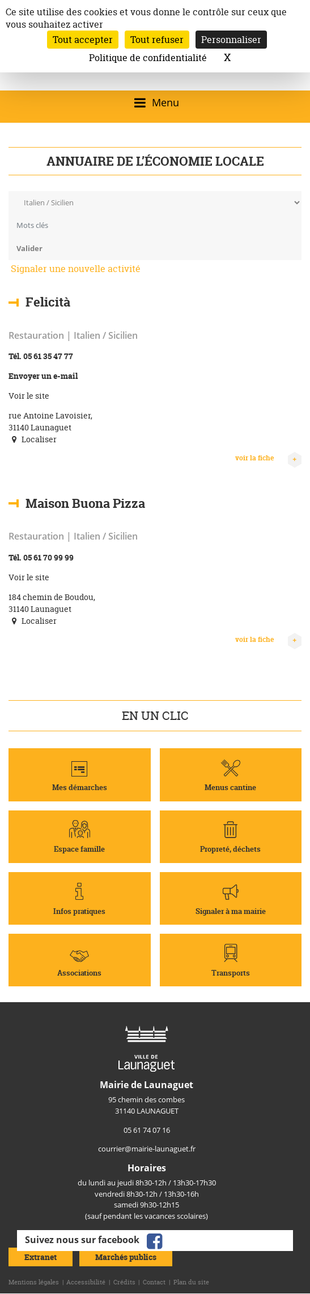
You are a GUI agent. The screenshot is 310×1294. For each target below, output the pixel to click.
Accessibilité (85, 1282)
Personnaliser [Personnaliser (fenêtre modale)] (231, 39)
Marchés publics (125, 1257)
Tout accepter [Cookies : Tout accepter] (83, 39)
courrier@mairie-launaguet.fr (147, 1149)
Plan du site (191, 1282)
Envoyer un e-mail (43, 375)
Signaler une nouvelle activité (76, 268)
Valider (29, 248)
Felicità (48, 302)
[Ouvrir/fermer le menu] (155, 102)
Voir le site (29, 395)
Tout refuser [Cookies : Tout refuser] (157, 39)
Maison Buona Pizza (85, 502)
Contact (154, 1282)
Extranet (40, 1257)
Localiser (33, 439)
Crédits (124, 1282)
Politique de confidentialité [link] (148, 57)
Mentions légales (34, 1282)
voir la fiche (268, 458)
